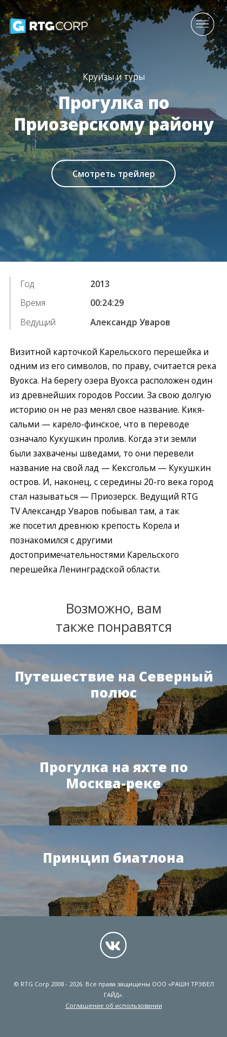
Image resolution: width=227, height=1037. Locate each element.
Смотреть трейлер (113, 174)
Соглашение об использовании (113, 1005)
